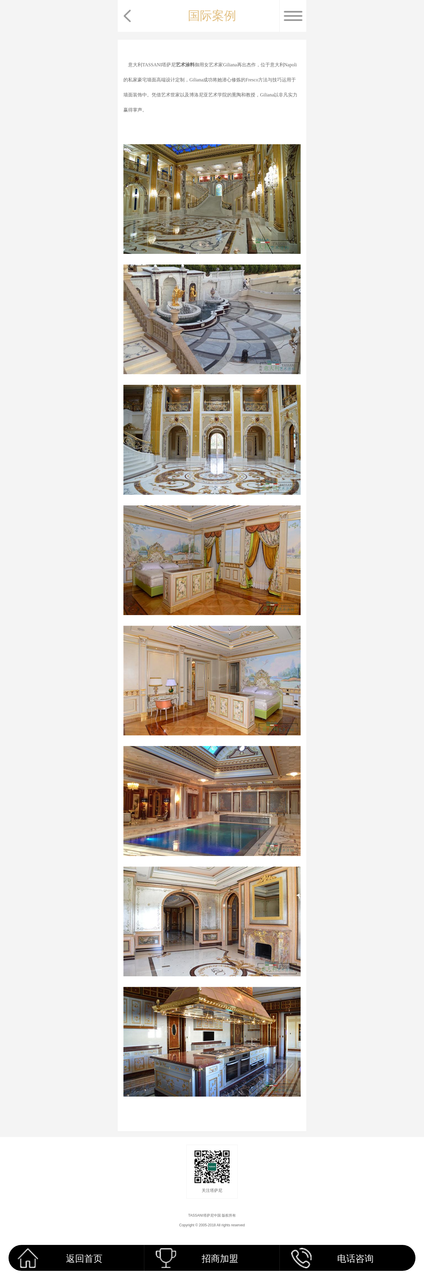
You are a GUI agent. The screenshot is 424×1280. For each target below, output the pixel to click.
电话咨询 (355, 1258)
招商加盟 (220, 1258)
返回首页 (84, 1258)
